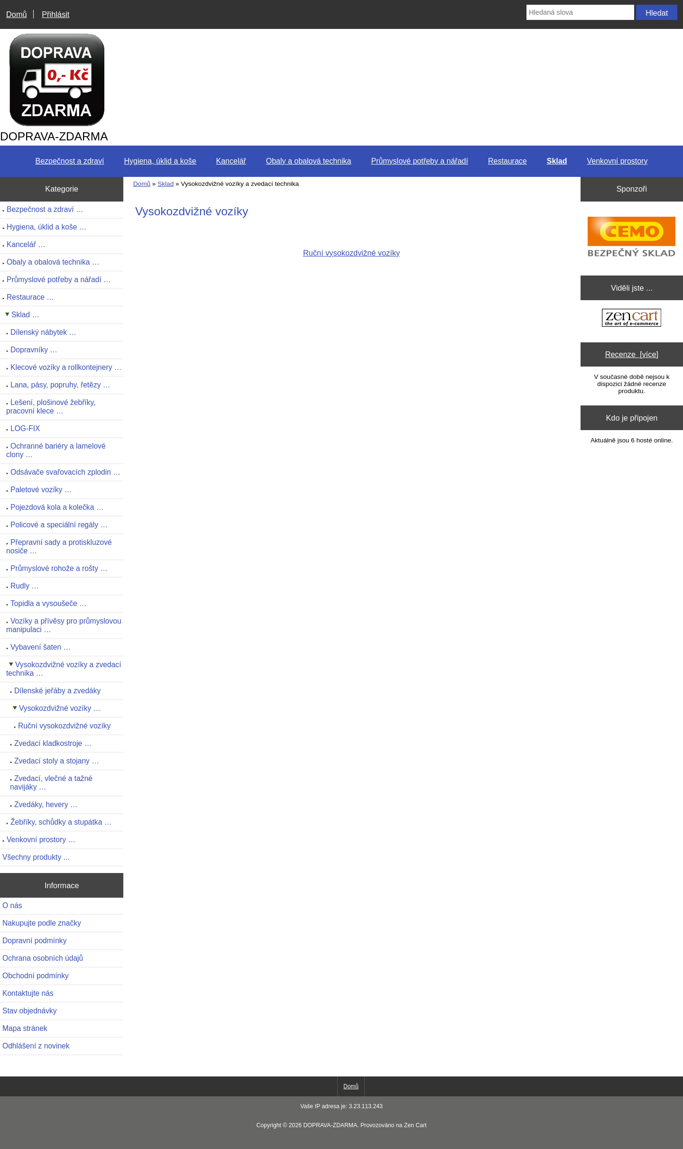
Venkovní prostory (617, 161)
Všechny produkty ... (36, 857)
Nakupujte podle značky (41, 923)
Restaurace (507, 161)
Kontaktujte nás (28, 993)
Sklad (165, 183)
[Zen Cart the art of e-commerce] (631, 319)
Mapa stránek (24, 1028)
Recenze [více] (631, 354)
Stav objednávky (29, 1011)
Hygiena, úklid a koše (160, 161)
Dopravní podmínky (34, 941)
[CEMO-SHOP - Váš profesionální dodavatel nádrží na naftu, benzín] (631, 236)
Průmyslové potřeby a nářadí (419, 161)
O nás (12, 905)
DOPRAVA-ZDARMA (330, 1125)
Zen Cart (415, 1125)
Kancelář (231, 161)
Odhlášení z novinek (36, 1046)
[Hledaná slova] (580, 12)
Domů (16, 14)
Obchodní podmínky (35, 976)
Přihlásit (55, 14)
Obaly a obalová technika (308, 161)
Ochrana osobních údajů (42, 958)
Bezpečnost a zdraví (69, 161)
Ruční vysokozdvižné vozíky (351, 249)
